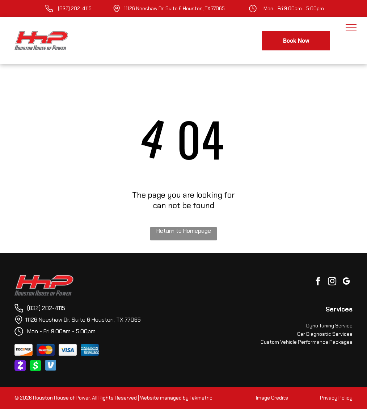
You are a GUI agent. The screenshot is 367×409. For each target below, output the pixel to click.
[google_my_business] (346, 282)
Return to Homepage (183, 231)
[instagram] (332, 282)
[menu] (351, 27)
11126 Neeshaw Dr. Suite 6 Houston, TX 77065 (174, 8)
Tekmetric (201, 397)
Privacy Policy (336, 397)
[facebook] (318, 282)
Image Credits (272, 397)
